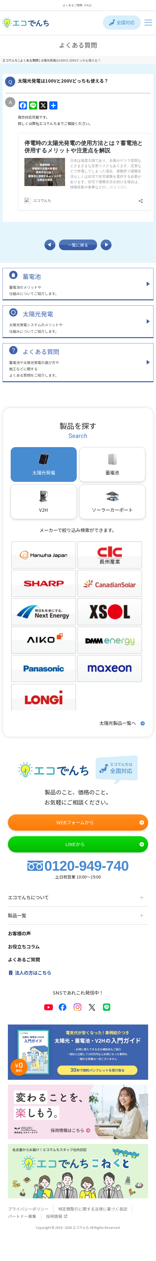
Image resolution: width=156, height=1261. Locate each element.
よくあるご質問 (24, 959)
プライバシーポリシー (28, 1209)
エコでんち (11, 60)
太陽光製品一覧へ (122, 723)
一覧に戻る (78, 245)
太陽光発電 (38, 313)
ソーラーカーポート (112, 501)
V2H (44, 501)
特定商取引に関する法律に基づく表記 (92, 1209)
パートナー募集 (22, 1216)
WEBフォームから (100, 822)
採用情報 (57, 1216)
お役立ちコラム (24, 946)
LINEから (104, 844)
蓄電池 (32, 276)
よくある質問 (41, 351)
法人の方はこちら (30, 972)
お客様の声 (19, 933)
